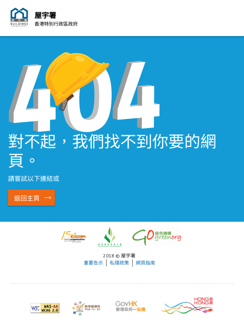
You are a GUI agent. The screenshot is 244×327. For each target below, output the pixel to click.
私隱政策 (119, 263)
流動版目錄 (226, 19)
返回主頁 (27, 198)
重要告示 (93, 263)
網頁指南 (145, 263)
